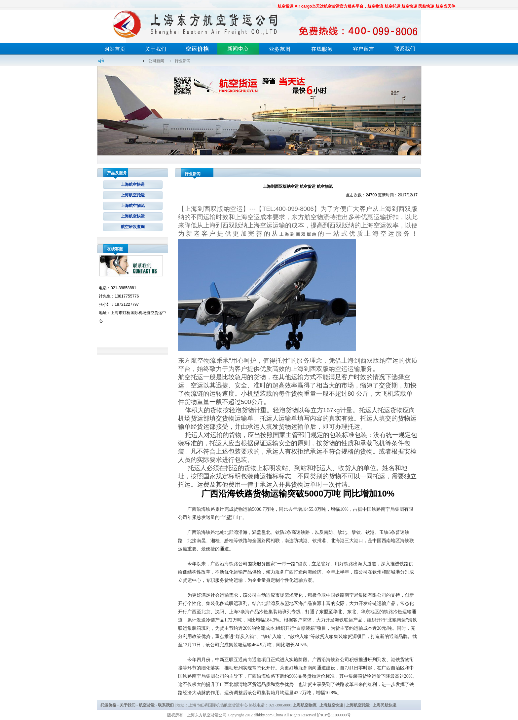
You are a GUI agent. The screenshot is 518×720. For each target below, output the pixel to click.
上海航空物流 (133, 205)
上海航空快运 (133, 216)
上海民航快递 (384, 705)
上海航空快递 (133, 184)
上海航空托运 (133, 195)
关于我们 (127, 705)
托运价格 (108, 705)
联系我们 (166, 705)
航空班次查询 (133, 226)
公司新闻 (156, 61)
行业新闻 (183, 61)
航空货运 (147, 705)
